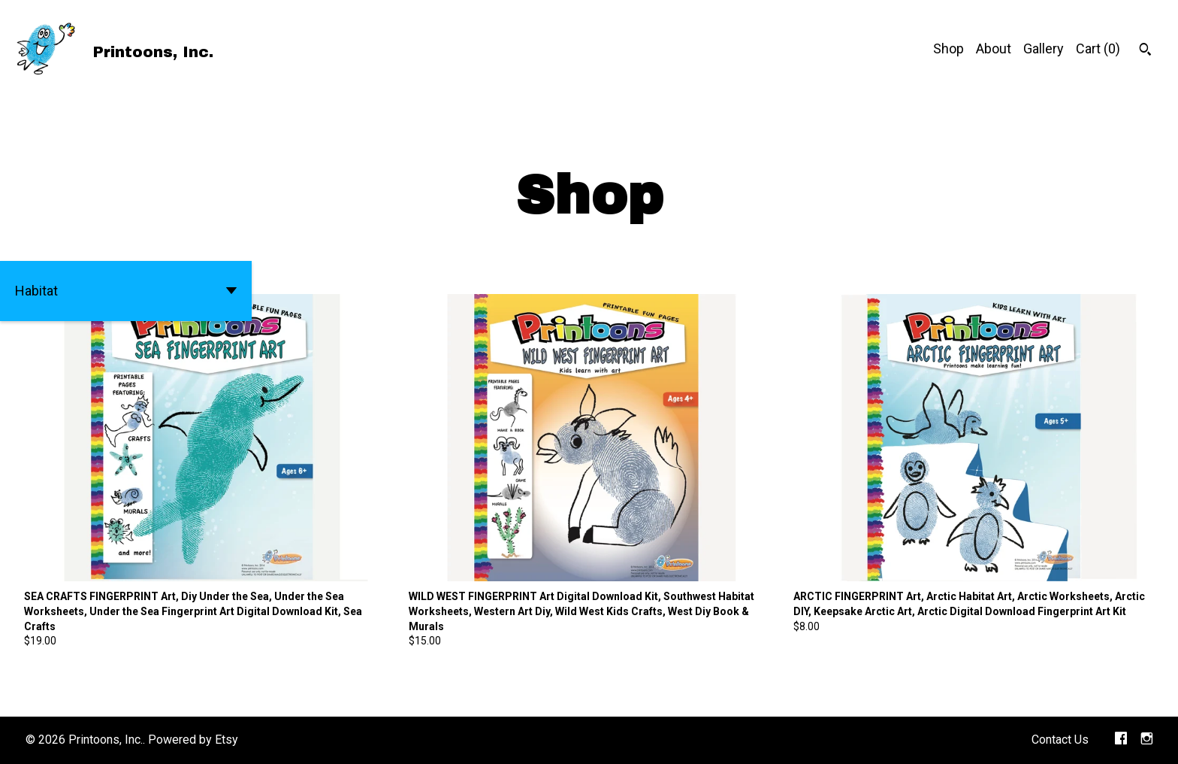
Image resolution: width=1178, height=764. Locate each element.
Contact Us (1060, 739)
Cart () (1098, 48)
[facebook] (1121, 740)
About (993, 48)
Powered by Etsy (193, 739)
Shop (948, 48)
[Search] (1145, 51)
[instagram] (1146, 740)
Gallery (1043, 48)
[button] (126, 291)
